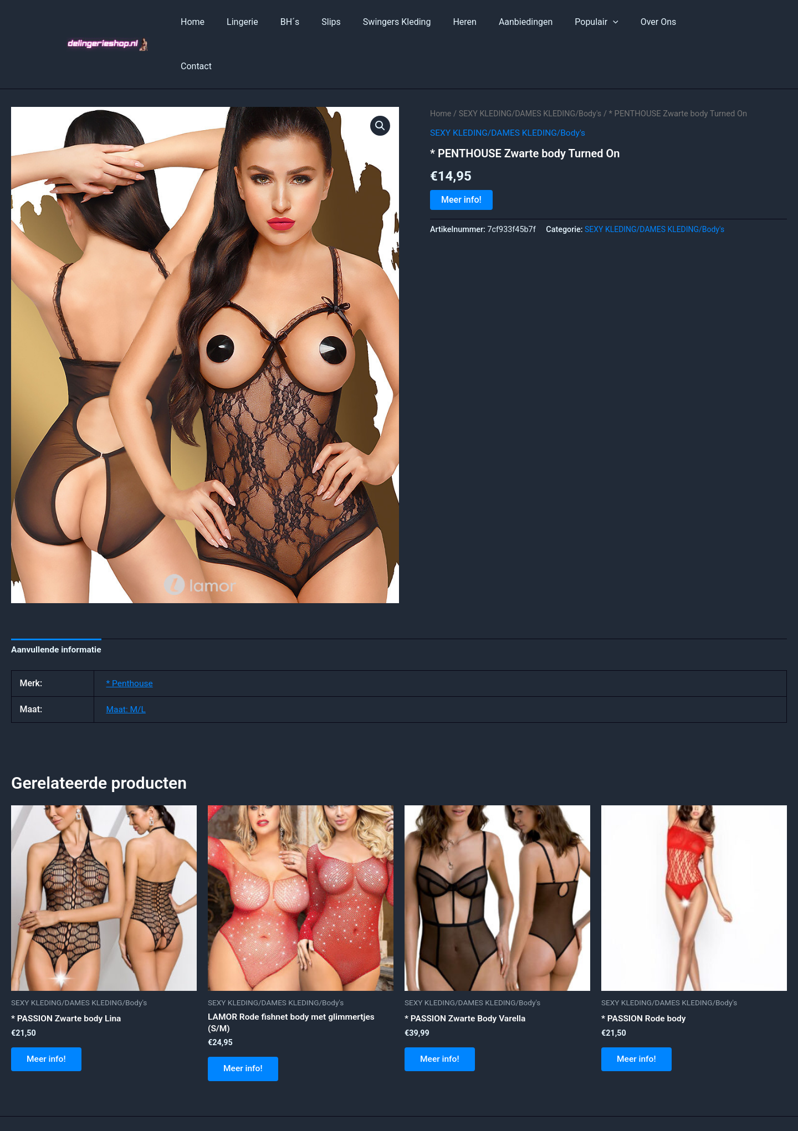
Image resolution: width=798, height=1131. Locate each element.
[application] (615, 22)
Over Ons (656, 22)
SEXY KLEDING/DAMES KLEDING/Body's (533, 69)
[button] (380, 81)
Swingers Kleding (412, 22)
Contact (707, 22)
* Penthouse (130, 639)
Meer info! (461, 155)
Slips (351, 22)
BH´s (314, 22)
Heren (476, 22)
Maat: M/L (126, 665)
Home (226, 22)
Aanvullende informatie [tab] (57, 605)
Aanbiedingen (532, 22)
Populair (598, 22)
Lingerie (271, 22)
